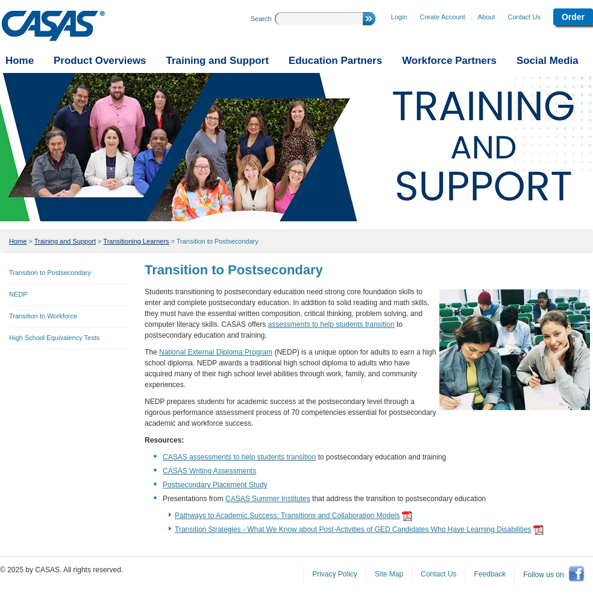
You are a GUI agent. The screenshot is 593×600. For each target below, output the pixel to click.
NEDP (18, 294)
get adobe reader (407, 516)
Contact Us (523, 17)
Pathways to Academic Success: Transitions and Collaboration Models (287, 515)
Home (18, 241)
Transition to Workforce (43, 316)
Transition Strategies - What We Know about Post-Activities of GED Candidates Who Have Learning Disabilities (353, 529)
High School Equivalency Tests (54, 337)
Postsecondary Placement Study (215, 485)
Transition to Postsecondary (218, 241)
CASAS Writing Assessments (209, 471)
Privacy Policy (334, 574)
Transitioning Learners (136, 241)
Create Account (442, 17)
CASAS (53, 26)
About (486, 17)
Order (573, 17)
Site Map (389, 574)
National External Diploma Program (215, 352)
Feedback (490, 574)
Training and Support (65, 241)
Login (399, 17)
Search (261, 18)
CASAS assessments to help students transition (239, 457)
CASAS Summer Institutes (267, 498)
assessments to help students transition (331, 324)
